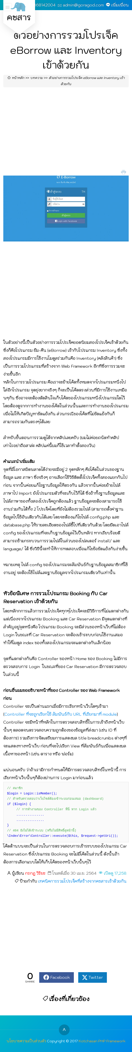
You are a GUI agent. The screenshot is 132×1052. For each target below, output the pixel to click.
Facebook (60, 977)
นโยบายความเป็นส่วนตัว (26, 1041)
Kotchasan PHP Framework (102, 1041)
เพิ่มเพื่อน (120, 4)
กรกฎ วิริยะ (35, 873)
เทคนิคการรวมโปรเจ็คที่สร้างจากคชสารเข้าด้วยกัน (82, 881)
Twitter (95, 977)
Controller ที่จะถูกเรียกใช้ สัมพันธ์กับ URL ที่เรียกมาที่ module (60, 714)
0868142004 (43, 4)
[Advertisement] (66, 133)
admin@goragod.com (83, 4)
